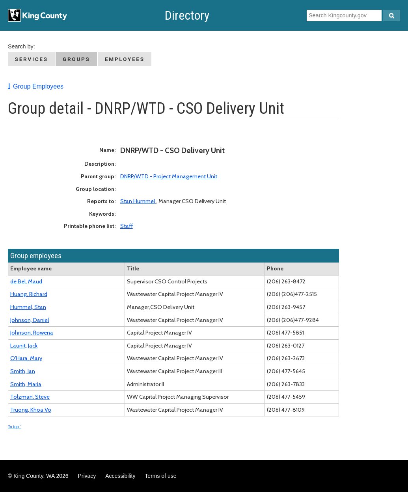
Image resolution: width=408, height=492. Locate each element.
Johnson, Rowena (31, 332)
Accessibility (120, 476)
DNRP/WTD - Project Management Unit (168, 176)
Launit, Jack (23, 345)
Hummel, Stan (28, 307)
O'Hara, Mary (26, 358)
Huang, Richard (28, 294)
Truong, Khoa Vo (30, 409)
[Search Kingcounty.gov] (391, 15)
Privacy (87, 476)
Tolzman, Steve (30, 396)
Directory (187, 15)
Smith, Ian (22, 371)
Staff (126, 225)
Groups (76, 59)
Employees (125, 59)
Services (31, 59)
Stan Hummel (138, 201)
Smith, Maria (25, 384)
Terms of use (160, 476)
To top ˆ (14, 427)
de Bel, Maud (26, 281)
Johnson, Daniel (29, 320)
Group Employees (38, 86)
